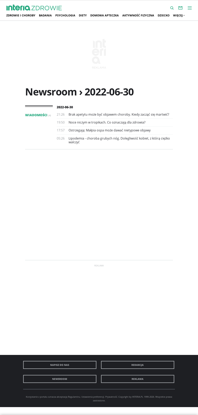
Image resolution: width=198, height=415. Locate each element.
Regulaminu (74, 396)
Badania (45, 15)
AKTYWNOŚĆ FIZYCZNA (138, 15)
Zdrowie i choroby (20, 15)
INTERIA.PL (137, 396)
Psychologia (65, 15)
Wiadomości (38, 115)
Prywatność (111, 396)
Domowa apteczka (104, 15)
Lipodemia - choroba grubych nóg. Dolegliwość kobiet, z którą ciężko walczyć (119, 140)
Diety (83, 15)
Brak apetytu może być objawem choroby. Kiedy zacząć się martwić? (119, 114)
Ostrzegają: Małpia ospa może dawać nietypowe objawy (110, 130)
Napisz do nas (59, 365)
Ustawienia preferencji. (93, 396)
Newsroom (59, 379)
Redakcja (137, 365)
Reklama (137, 379)
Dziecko (164, 15)
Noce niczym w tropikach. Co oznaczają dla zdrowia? (107, 122)
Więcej (179, 15)
